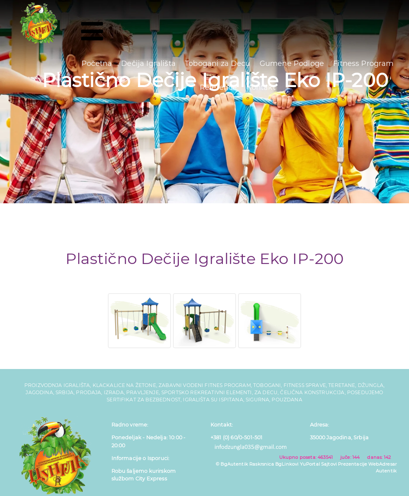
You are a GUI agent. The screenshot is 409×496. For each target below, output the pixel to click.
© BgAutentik (232, 464)
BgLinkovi (286, 464)
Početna (96, 63)
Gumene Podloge (292, 63)
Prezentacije (352, 464)
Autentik (386, 471)
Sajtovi (329, 464)
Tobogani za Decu (217, 63)
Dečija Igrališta (148, 63)
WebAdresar (382, 464)
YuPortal (310, 464)
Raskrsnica (261, 464)
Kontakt (261, 87)
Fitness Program (363, 63)
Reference (218, 87)
